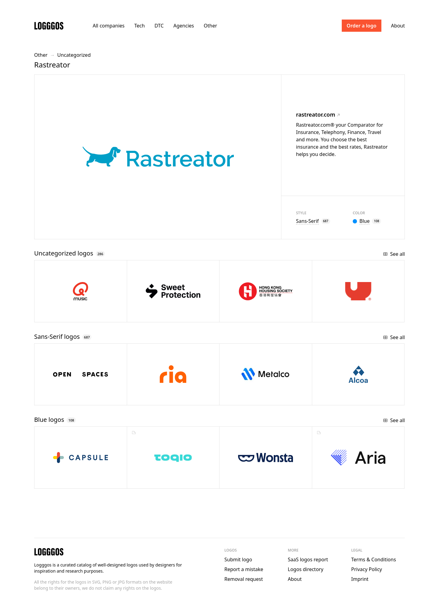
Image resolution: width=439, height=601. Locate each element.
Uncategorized (74, 55)
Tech (139, 25)
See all (394, 254)
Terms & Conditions (373, 559)
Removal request (243, 579)
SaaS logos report (308, 559)
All (108, 25)
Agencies (183, 25)
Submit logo (238, 559)
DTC (159, 25)
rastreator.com (318, 114)
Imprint (360, 579)
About (398, 25)
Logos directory (305, 569)
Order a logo (362, 25)
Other (210, 25)
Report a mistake (243, 569)
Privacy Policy (366, 569)
